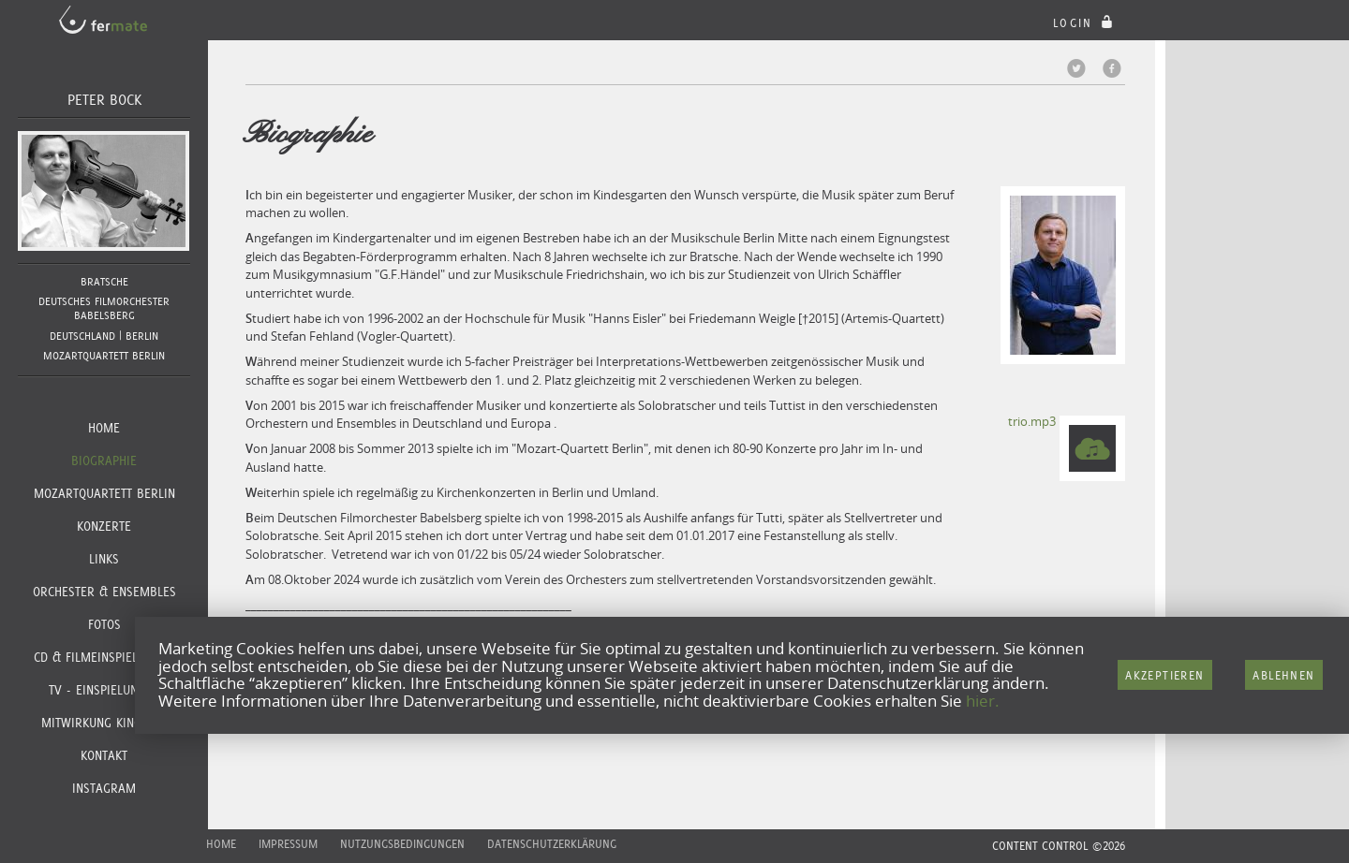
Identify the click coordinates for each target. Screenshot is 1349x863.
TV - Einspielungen (104, 689)
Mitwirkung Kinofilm (104, 722)
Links (104, 558)
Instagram (104, 788)
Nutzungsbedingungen (402, 844)
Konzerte (104, 526)
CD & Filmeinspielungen (104, 657)
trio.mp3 (1032, 421)
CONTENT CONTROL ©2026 (1058, 846)
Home (104, 427)
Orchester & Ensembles (104, 591)
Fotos (104, 624)
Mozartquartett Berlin (104, 493)
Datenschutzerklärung (551, 844)
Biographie (104, 460)
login (1085, 23)
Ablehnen (1283, 675)
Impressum (288, 844)
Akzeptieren (1164, 675)
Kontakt (104, 755)
